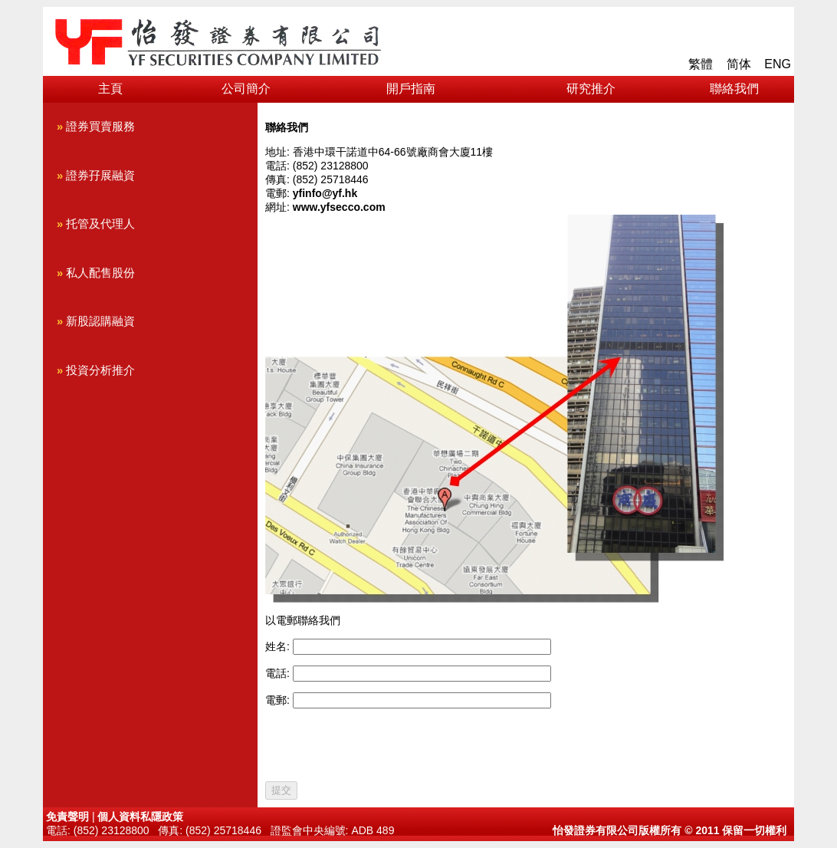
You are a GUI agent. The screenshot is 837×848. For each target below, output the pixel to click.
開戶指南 (410, 88)
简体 (739, 64)
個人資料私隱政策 (140, 816)
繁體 (700, 64)
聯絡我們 (734, 88)
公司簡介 (246, 88)
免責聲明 (67, 816)
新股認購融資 (96, 321)
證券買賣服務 (96, 126)
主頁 (110, 88)
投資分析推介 (96, 370)
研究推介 (590, 88)
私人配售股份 (96, 273)
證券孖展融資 (96, 175)
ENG (777, 64)
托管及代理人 (96, 224)
